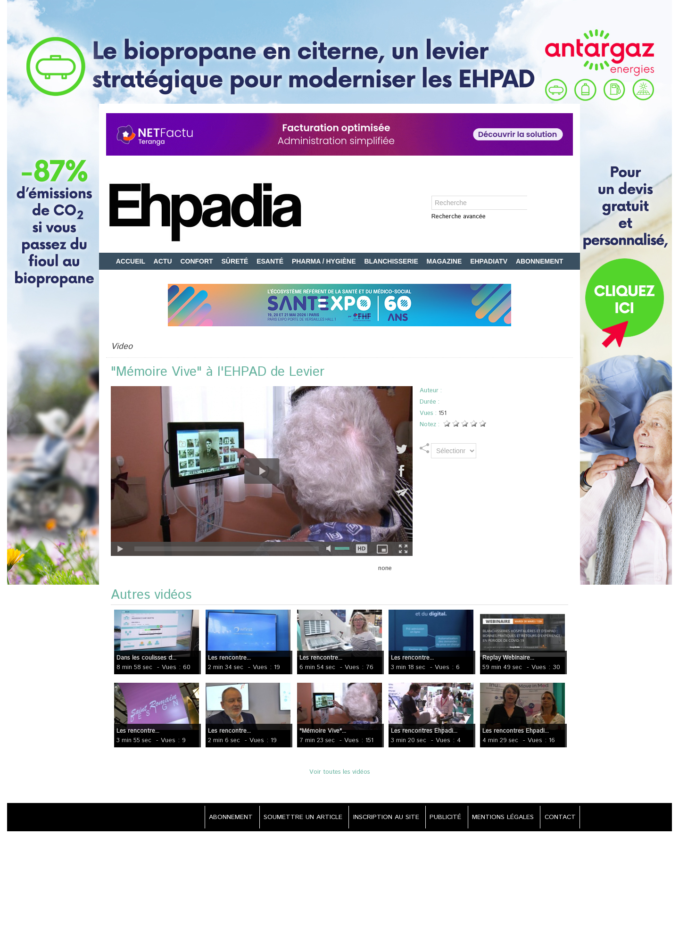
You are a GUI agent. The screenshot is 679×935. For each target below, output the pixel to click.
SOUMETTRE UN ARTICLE (295, 817)
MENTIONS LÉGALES (501, 817)
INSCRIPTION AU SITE (380, 817)
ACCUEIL (131, 261)
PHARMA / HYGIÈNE (325, 261)
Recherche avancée (458, 217)
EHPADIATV (489, 261)
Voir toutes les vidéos (339, 772)
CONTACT (559, 817)
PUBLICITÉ (441, 817)
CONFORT (197, 261)
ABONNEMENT (539, 261)
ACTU (164, 261)
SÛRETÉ (236, 261)
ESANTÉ (271, 261)
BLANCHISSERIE (392, 261)
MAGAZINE (445, 261)
